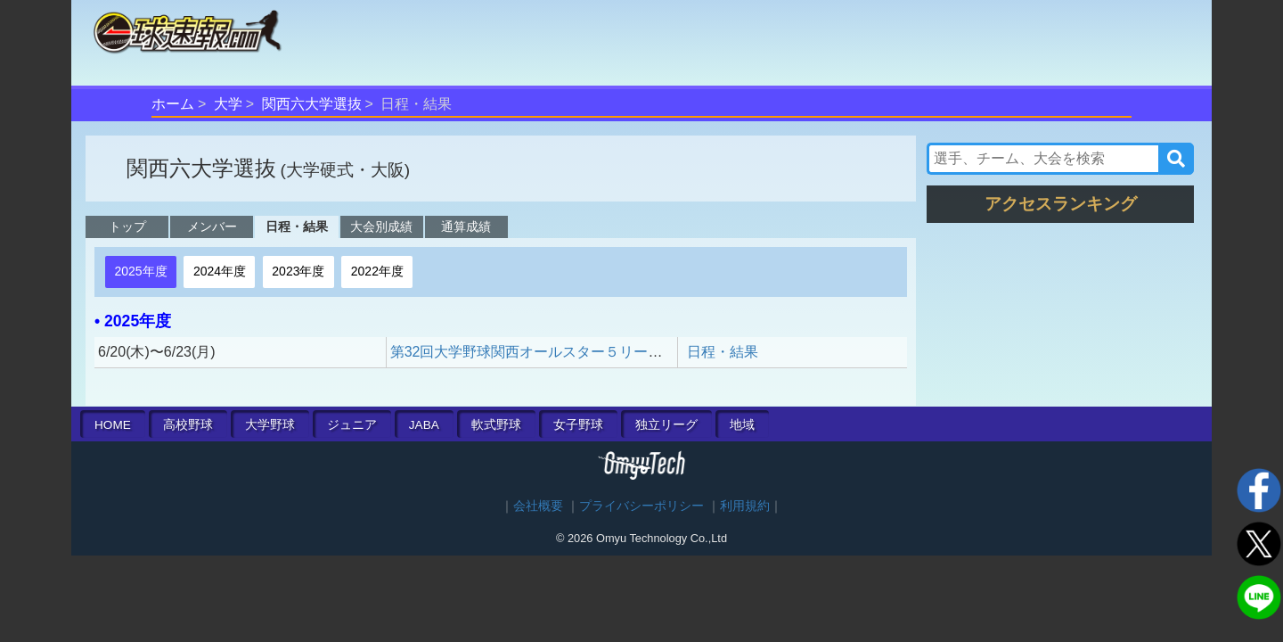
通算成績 (466, 226)
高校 (188, 425)
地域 (742, 425)
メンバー (212, 226)
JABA (424, 425)
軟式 (496, 425)
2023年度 (298, 271)
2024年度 (219, 271)
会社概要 (538, 506)
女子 (578, 425)
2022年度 (377, 271)
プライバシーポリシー (641, 506)
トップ (127, 226)
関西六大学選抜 (312, 103)
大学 (228, 103)
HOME (112, 425)
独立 (666, 425)
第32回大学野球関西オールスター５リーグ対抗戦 (548, 351)
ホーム (172, 103)
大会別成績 (381, 226)
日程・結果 (297, 226)
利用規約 (745, 506)
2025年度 (140, 271)
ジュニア (352, 425)
